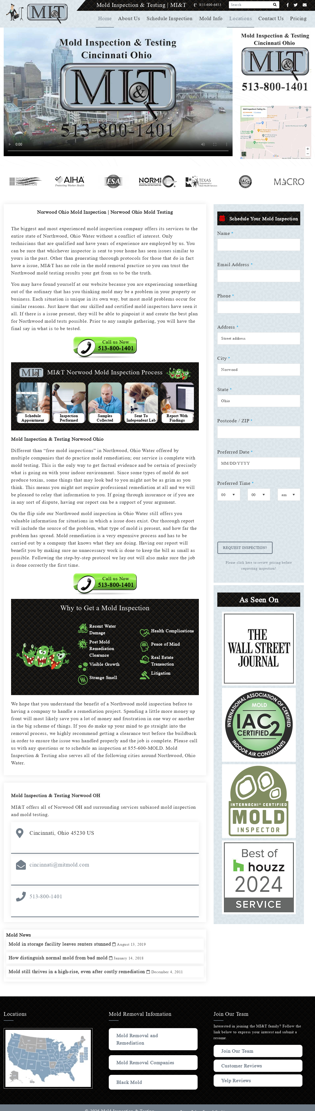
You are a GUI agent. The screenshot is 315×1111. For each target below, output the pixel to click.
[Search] (275, 5)
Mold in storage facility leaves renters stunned (79, 940)
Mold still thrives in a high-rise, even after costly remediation (98, 967)
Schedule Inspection (171, 18)
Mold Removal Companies (146, 1055)
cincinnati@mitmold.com (59, 857)
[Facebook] (288, 5)
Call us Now (116, 345)
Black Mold (129, 1075)
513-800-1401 (46, 889)
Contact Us (271, 18)
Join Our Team (238, 1043)
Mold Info (212, 18)
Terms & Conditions (216, 1104)
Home (107, 18)
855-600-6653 (215, 5)
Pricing (299, 18)
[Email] (305, 5)
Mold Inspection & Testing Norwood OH (57, 788)
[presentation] (254, 524)
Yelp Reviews (236, 1073)
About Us (131, 18)
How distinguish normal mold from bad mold (78, 953)
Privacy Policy (189, 1104)
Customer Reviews (242, 1058)
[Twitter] (296, 5)
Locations (241, 18)
